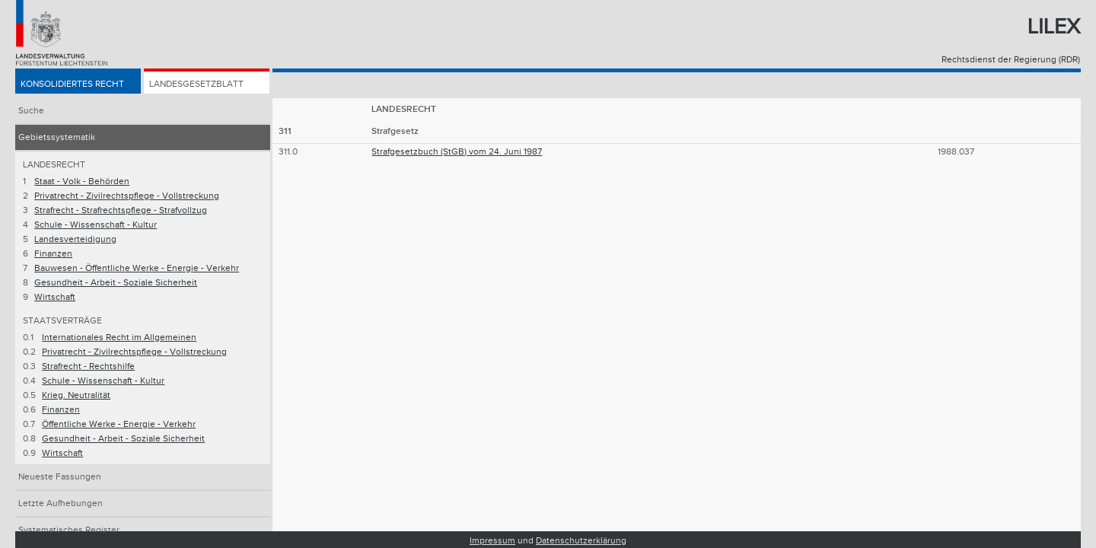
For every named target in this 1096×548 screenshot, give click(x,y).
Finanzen (53, 254)
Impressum (492, 540)
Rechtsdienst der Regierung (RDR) (1010, 59)
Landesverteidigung (75, 239)
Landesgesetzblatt (196, 85)
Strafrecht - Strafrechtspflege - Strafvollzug (120, 210)
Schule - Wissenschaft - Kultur (95, 225)
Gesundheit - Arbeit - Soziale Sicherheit (115, 282)
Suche (31, 110)
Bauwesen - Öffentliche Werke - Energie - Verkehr (136, 268)
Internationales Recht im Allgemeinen (119, 337)
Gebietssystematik (56, 137)
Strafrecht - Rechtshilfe (88, 366)
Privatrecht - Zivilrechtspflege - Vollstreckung (126, 196)
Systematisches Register (68, 530)
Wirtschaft (54, 297)
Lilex (1054, 27)
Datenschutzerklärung (581, 540)
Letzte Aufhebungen (60, 503)
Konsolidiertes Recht (72, 85)
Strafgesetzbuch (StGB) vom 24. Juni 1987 (456, 152)
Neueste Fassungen (59, 477)
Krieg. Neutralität (76, 395)
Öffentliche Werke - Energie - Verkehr (119, 424)
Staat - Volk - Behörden (81, 181)
